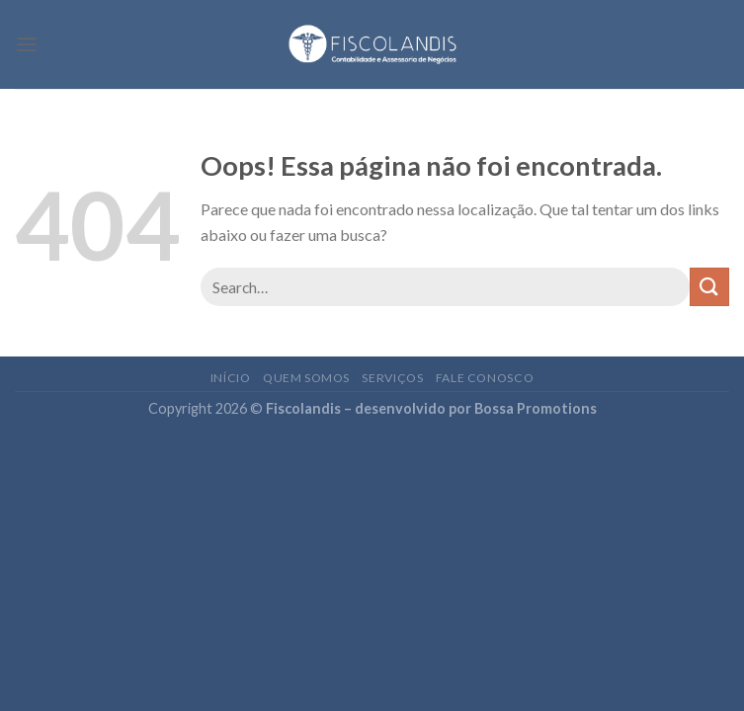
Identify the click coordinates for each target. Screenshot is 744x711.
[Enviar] (709, 287)
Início (230, 377)
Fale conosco (485, 377)
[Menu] (27, 44)
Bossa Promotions (535, 408)
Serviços (392, 377)
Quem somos (306, 377)
